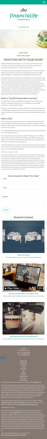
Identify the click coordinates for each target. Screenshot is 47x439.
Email (4, 187)
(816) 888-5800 (23, 27)
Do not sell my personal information (28, 404)
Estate (23, 367)
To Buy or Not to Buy (23, 255)
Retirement (23, 363)
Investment (23, 365)
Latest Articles (23, 376)
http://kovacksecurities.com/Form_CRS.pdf (13, 435)
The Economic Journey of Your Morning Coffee (23, 336)
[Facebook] (2, 358)
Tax (24, 370)
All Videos (23, 378)
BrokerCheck (37, 382)
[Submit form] (6, 210)
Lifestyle (23, 374)
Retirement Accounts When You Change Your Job (23, 293)
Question (5, 196)
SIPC (19, 412)
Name (5, 178)
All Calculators (23, 380)
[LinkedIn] (5, 358)
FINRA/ (15, 412)
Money (23, 372)
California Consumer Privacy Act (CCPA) (12, 402)
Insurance (23, 368)
